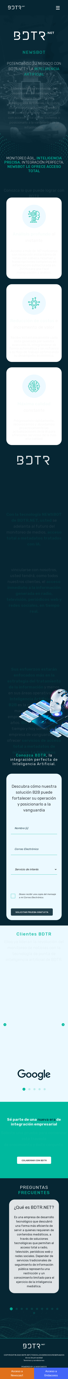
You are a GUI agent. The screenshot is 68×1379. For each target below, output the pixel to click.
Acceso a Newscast (17, 1373)
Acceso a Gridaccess (51, 1373)
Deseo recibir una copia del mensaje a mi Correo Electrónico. (37, 896)
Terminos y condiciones (34, 1360)
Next (63, 1024)
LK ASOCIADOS (40, 1367)
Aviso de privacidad (34, 1358)
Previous (4, 1024)
